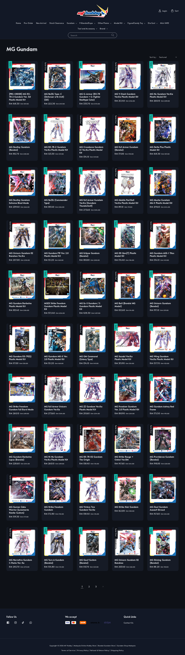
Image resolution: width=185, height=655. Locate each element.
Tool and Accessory (86, 29)
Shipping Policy (117, 650)
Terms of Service (68, 650)
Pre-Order (28, 23)
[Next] (103, 586)
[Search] (113, 35)
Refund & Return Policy (99, 650)
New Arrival (41, 23)
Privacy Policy (83, 650)
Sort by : (153, 57)
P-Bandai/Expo (86, 23)
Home (18, 23)
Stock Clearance (56, 23)
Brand (102, 29)
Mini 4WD (164, 23)
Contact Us (128, 623)
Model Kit (118, 23)
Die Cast (151, 23)
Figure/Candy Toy (135, 23)
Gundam (71, 23)
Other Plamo (103, 23)
